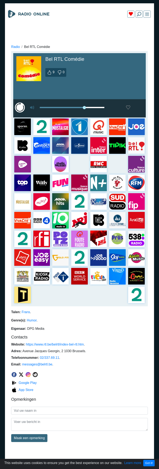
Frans (26, 312)
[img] (147, 14)
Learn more (132, 463)
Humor (32, 320)
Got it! (149, 463)
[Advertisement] (79, 30)
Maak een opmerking (29, 438)
